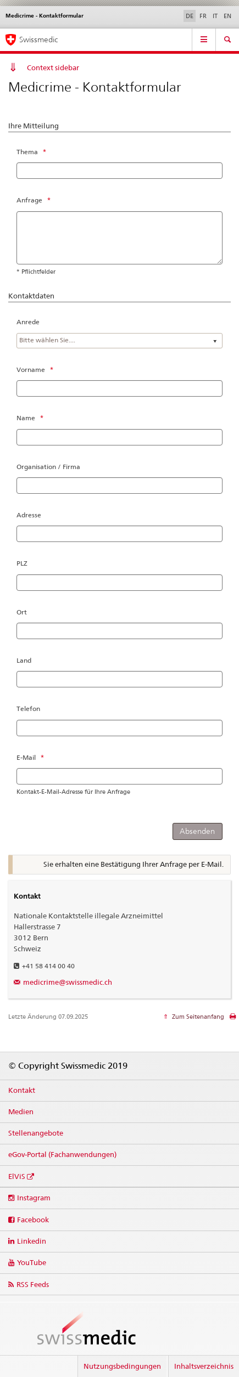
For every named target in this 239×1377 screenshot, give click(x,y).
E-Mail (26, 757)
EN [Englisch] (227, 16)
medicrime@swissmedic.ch (67, 982)
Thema (27, 152)
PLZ (21, 563)
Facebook (33, 1219)
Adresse (28, 515)
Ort (21, 612)
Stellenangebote (35, 1132)
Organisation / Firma (48, 466)
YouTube (31, 1262)
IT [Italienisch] (215, 16)
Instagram (34, 1197)
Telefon (28, 708)
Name (25, 418)
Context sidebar (53, 67)
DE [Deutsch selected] (189, 16)
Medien (21, 1111)
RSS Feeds (32, 1284)
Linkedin (31, 1241)
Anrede (28, 322)
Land (23, 660)
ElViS (16, 1176)
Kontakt (21, 1090)
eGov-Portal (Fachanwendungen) (62, 1154)
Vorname (30, 369)
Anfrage (29, 200)
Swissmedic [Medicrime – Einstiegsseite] (38, 39)
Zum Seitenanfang (197, 1016)
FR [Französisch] (203, 16)
